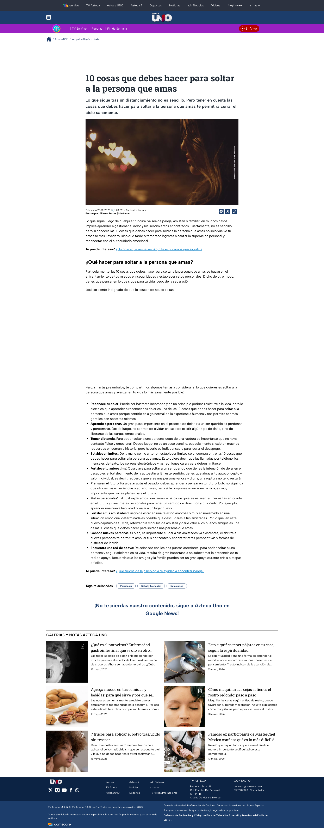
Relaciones (176, 586)
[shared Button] (234, 211)
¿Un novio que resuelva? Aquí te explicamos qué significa (159, 249)
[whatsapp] (77, 791)
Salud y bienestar (151, 586)
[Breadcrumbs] (50, 39)
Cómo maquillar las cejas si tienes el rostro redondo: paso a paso (239, 692)
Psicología (126, 586)
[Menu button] (62, 17)
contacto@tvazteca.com (248, 786)
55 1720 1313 (241, 790)
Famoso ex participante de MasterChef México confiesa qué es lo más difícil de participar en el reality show (242, 737)
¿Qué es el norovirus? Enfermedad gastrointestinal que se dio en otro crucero (120, 647)
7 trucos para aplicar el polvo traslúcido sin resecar (125, 737)
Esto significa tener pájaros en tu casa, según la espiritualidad (241, 647)
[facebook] (71, 791)
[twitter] (50, 791)
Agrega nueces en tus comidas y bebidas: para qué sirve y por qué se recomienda (121, 692)
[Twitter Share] (227, 211)
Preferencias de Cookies (201, 805)
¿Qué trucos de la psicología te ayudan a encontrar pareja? (160, 571)
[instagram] (57, 791)
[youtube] (64, 791)
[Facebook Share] (221, 211)
